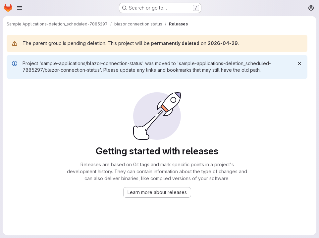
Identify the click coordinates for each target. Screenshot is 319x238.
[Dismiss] (299, 63)
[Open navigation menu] (19, 8)
